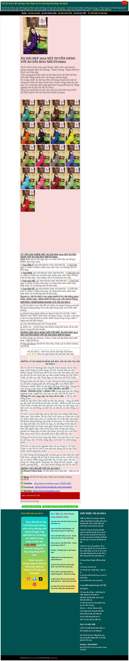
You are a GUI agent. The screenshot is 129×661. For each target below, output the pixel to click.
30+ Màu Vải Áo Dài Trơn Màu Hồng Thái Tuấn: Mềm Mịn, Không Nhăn (63, 587)
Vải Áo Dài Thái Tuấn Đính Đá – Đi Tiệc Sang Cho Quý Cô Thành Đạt (62, 530)
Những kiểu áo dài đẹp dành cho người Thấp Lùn (62, 558)
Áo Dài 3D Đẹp (34, 13)
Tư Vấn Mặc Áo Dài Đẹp (97, 13)
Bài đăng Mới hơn (31, 507)
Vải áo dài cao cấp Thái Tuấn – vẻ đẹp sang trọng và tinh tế (64, 544)
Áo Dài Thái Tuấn (49, 13)
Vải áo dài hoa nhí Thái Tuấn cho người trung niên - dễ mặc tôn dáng (63, 573)
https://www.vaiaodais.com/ (46, 491)
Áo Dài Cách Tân (65, 13)
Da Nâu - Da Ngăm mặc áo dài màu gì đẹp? (63, 551)
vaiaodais (53, 658)
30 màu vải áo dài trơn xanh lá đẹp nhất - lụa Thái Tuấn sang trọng (62, 566)
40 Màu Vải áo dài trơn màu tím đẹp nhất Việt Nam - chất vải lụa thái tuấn (63, 580)
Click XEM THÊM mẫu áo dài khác (60, 507)
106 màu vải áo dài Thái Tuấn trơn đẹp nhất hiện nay (64, 522)
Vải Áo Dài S (33, 658)
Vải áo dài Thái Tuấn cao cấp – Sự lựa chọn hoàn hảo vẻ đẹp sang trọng (63, 537)
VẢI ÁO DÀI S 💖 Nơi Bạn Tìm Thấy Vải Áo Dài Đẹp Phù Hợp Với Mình (35, 3)
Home (24, 13)
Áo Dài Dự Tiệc (80, 13)
